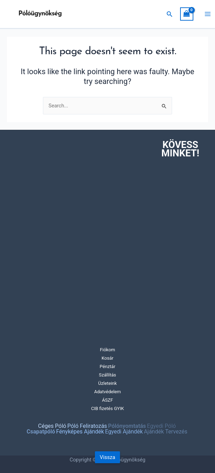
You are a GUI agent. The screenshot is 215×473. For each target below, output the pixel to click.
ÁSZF (107, 400)
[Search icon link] (169, 14)
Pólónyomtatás (127, 426)
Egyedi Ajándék (124, 431)
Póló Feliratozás (87, 426)
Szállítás (107, 374)
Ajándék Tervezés (165, 431)
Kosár (107, 358)
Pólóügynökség (40, 13)
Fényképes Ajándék (80, 431)
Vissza (107, 457)
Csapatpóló (41, 431)
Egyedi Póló (161, 426)
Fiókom (107, 349)
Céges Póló (52, 426)
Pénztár (108, 366)
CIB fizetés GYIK (107, 408)
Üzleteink (107, 383)
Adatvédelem (107, 391)
